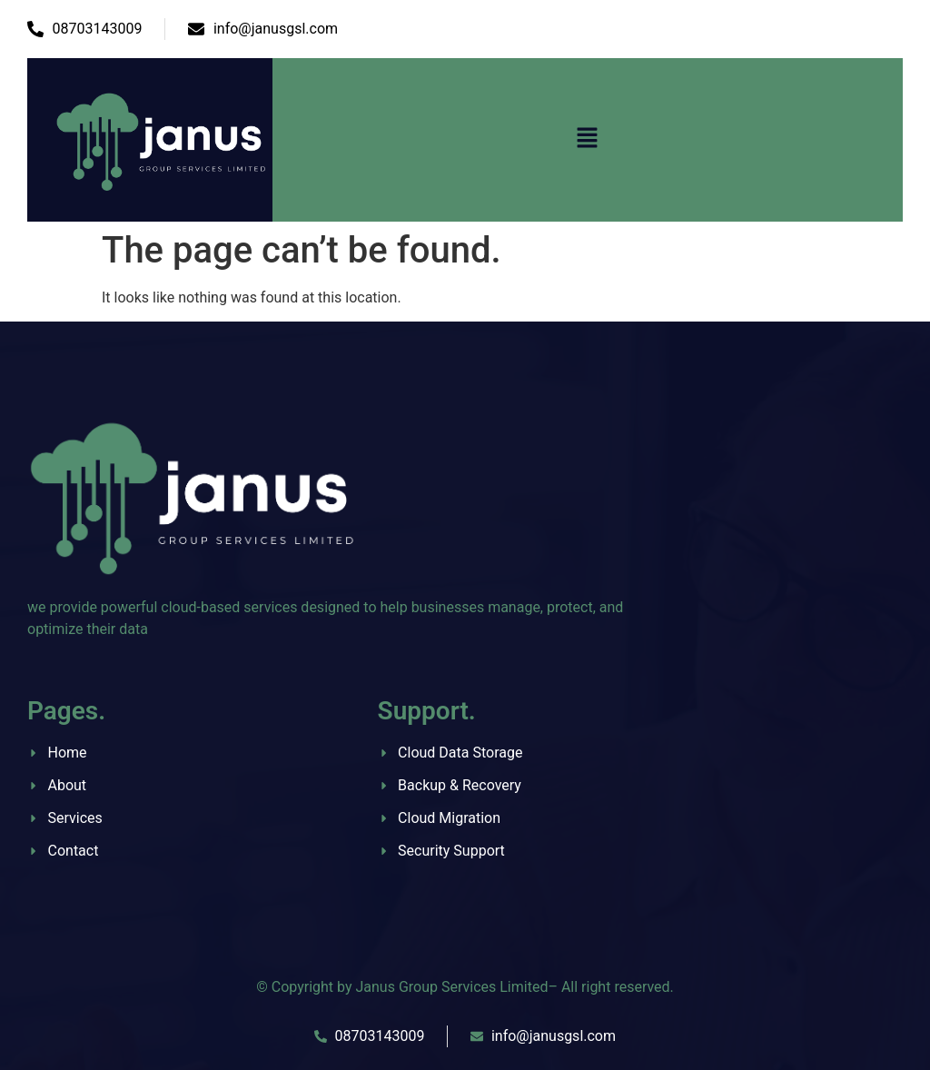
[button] (587, 140)
